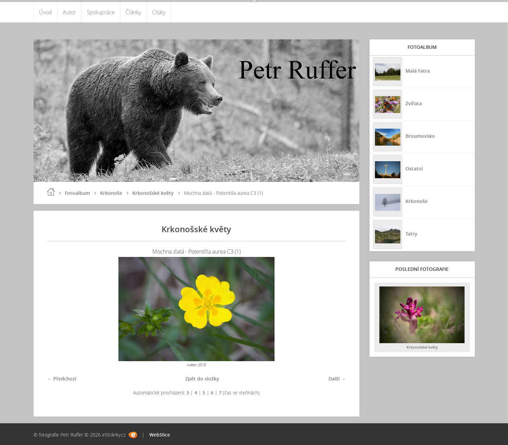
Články (133, 12)
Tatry (411, 233)
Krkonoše (111, 193)
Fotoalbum (77, 193)
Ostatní (414, 168)
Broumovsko (420, 136)
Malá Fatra (418, 71)
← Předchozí (61, 378)
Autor (69, 12)
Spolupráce (101, 12)
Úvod (45, 12)
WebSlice (159, 434)
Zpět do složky (202, 378)
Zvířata (414, 103)
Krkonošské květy (153, 193)
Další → (337, 378)
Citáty (158, 12)
